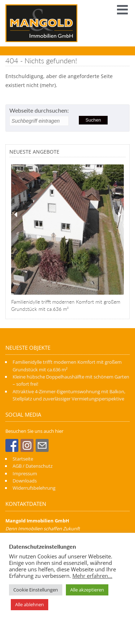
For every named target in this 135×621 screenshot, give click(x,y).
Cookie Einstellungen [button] (35, 589)
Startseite (23, 458)
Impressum (25, 473)
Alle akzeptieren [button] (87, 589)
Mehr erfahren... (92, 575)
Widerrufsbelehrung (34, 488)
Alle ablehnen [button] (29, 604)
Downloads (25, 480)
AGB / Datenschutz (33, 466)
